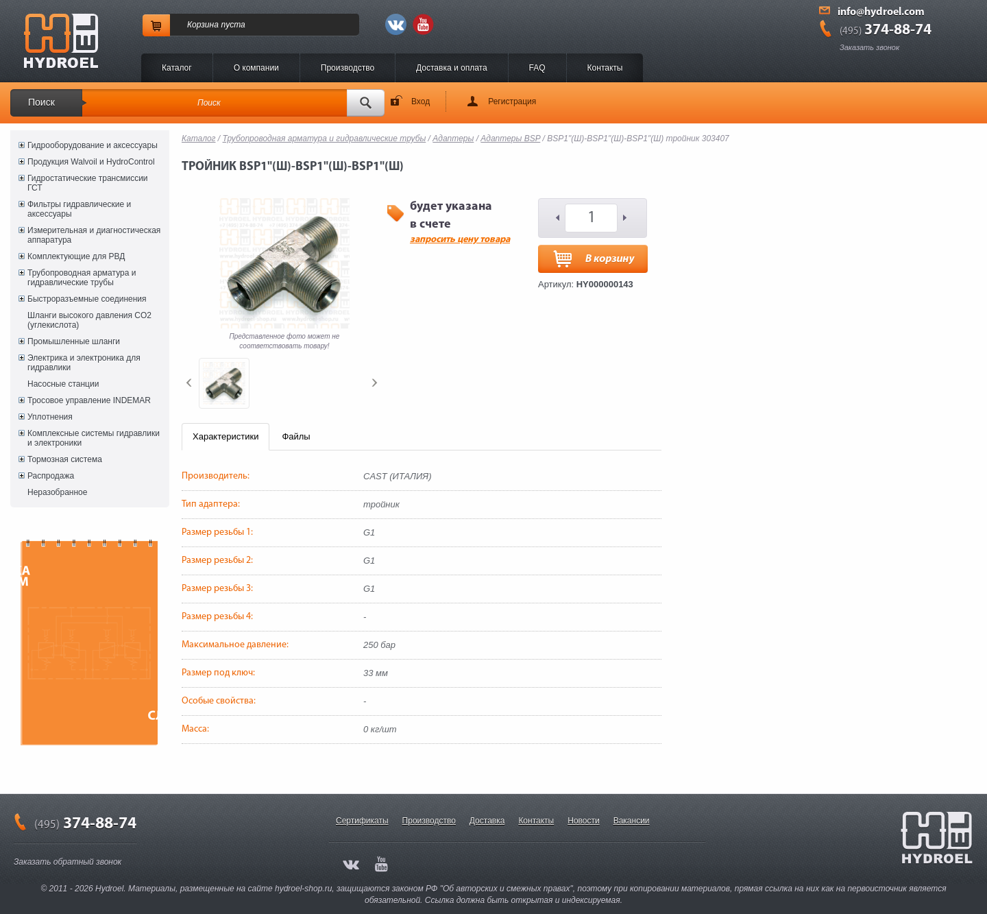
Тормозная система (64, 459)
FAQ (537, 68)
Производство (347, 68)
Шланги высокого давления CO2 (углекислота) (89, 320)
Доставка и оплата (451, 68)
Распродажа (50, 476)
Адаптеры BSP (510, 138)
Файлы (296, 436)
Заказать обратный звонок (67, 862)
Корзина (203, 24)
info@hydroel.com (881, 12)
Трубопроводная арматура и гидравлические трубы (81, 277)
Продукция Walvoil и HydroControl (91, 162)
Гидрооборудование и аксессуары (92, 145)
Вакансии (631, 821)
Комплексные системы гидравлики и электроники (93, 438)
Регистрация (512, 101)
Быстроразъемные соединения (87, 299)
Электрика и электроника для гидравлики (84, 362)
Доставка (487, 821)
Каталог (177, 68)
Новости (583, 821)
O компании (256, 68)
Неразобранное (57, 492)
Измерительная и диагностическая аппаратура (93, 235)
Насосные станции (63, 384)
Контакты (605, 68)
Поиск (41, 102)
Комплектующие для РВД (76, 256)
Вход (420, 101)
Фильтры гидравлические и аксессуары (79, 209)
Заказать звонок (869, 47)
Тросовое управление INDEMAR (89, 400)
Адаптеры (453, 138)
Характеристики (225, 436)
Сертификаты (362, 821)
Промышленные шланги (73, 341)
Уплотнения (50, 417)
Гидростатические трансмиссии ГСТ (87, 183)
